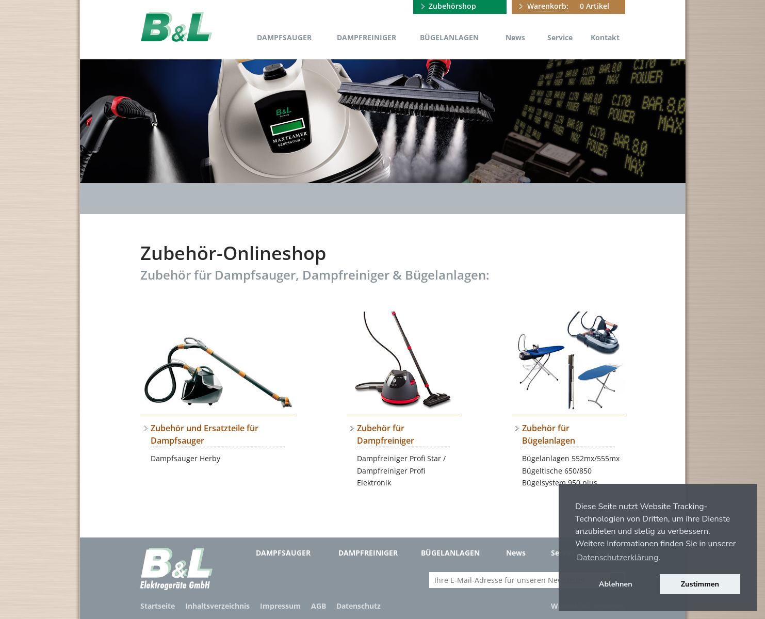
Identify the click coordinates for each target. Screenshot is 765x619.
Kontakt (605, 37)
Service (560, 37)
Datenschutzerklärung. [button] (618, 557)
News (515, 37)
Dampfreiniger (366, 37)
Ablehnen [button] (615, 584)
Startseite (157, 606)
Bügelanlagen (449, 37)
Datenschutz (358, 606)
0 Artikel (568, 6)
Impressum (280, 606)
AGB (318, 606)
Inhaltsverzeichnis (217, 606)
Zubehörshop (452, 6)
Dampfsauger (284, 37)
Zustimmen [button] (700, 584)
